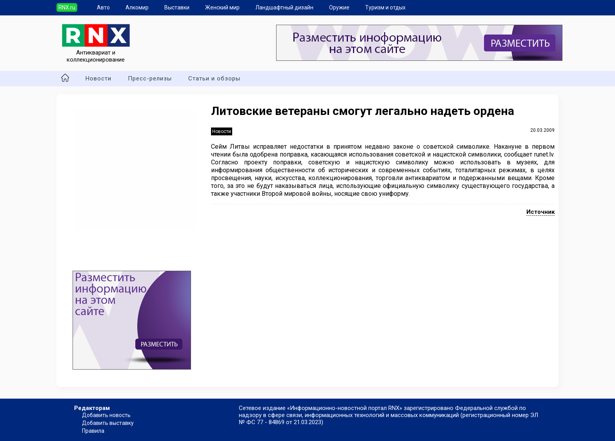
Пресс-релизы (150, 78)
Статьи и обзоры (214, 78)
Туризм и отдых (385, 7)
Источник (540, 211)
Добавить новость (106, 415)
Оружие (339, 7)
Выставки (176, 7)
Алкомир (137, 7)
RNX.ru (66, 7)
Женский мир (222, 7)
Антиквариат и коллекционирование (96, 52)
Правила (93, 431)
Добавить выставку (108, 423)
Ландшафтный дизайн (284, 7)
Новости (98, 78)
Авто (103, 7)
